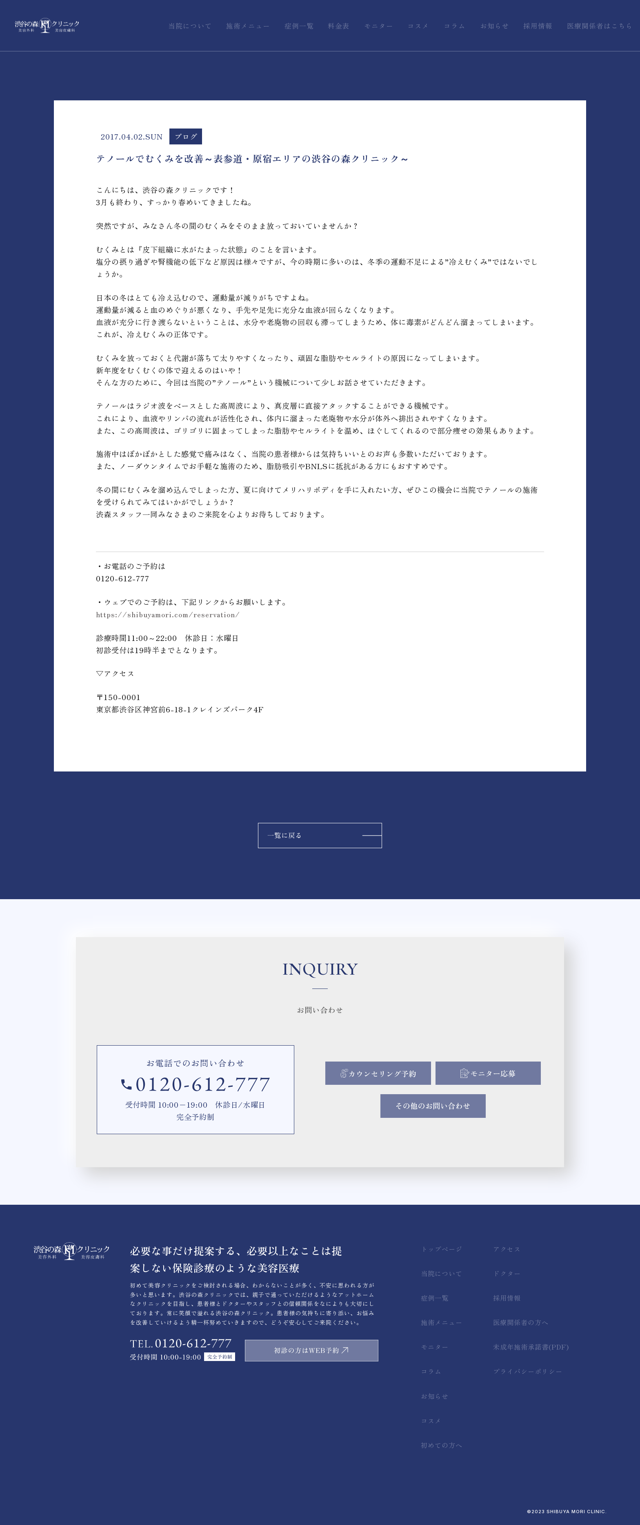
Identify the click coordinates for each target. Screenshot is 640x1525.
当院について (441, 1273)
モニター (435, 1347)
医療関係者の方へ (521, 1322)
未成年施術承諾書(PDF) (531, 1347)
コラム (431, 1371)
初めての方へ (441, 1445)
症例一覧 (435, 1298)
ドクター (507, 1273)
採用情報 (507, 1298)
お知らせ (435, 1396)
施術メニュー (441, 1322)
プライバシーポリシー (527, 1371)
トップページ (441, 1249)
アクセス (507, 1249)
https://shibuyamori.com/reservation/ (168, 614)
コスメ (431, 1420)
